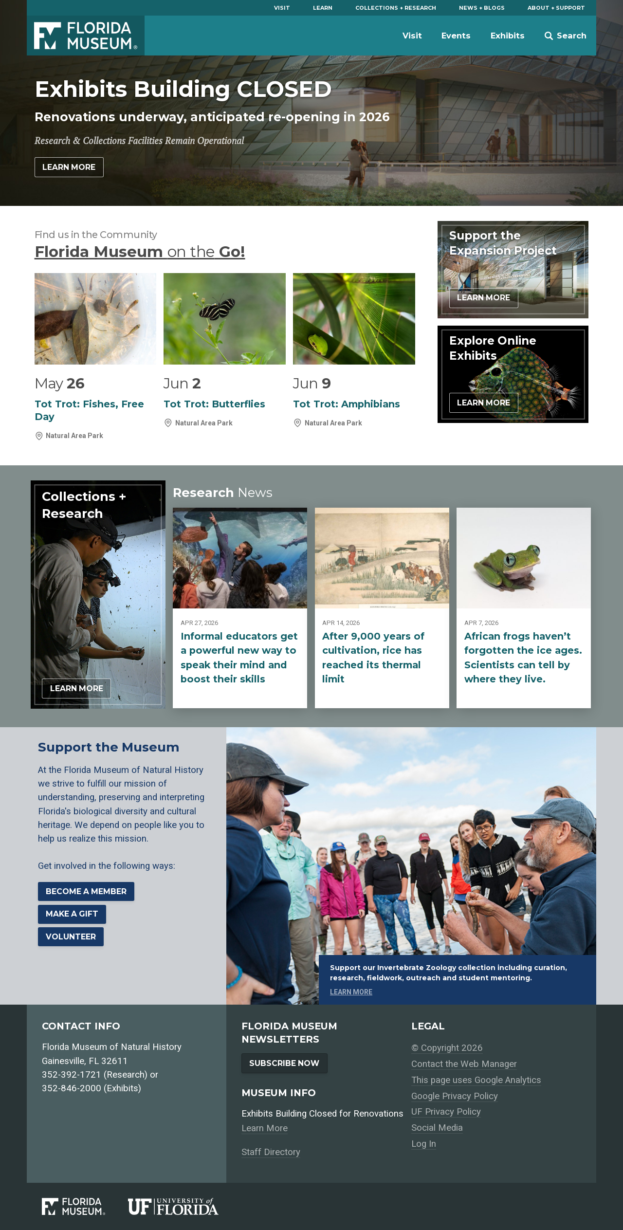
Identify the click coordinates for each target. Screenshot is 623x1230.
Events (456, 35)
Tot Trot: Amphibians (346, 404)
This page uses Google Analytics (476, 1080)
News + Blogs (482, 7)
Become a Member (86, 891)
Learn (322, 7)
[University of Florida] (184, 1206)
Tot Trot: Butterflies (214, 404)
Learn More (68, 167)
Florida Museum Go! (140, 251)
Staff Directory (270, 1152)
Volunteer (71, 936)
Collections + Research (395, 7)
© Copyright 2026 (447, 1048)
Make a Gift (72, 913)
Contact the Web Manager (464, 1064)
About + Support (556, 7)
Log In (423, 1143)
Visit (282, 7)
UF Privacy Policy (446, 1111)
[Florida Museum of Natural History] (85, 1206)
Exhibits (508, 35)
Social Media (437, 1127)
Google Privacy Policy (454, 1096)
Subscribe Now (284, 1063)
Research (223, 492)
